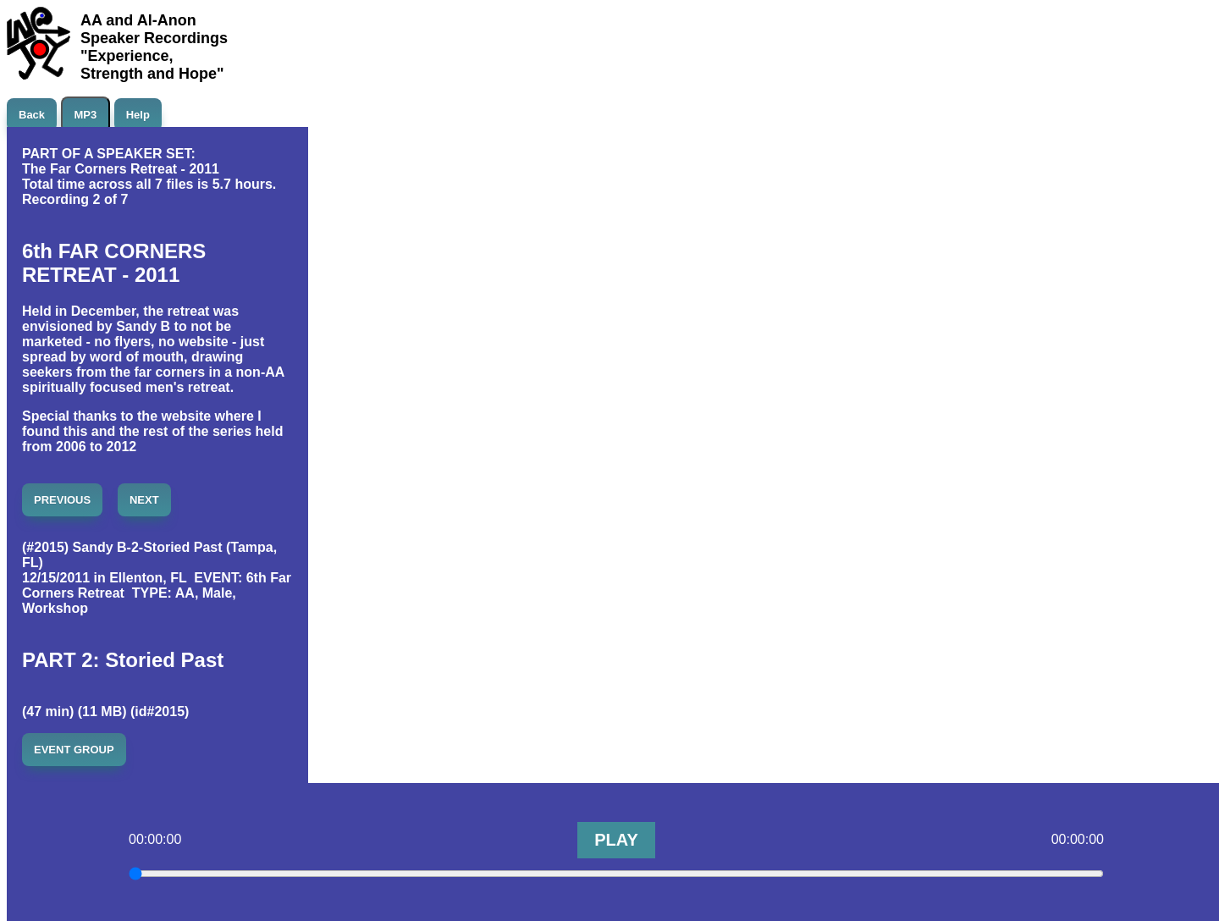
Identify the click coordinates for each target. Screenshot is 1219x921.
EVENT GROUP (74, 749)
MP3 (85, 114)
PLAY (616, 839)
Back (32, 114)
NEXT (144, 500)
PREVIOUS (62, 500)
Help (138, 114)
